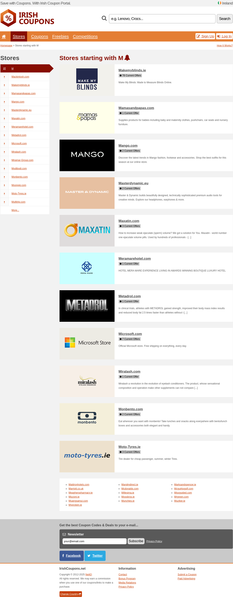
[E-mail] (95, 541)
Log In (224, 36)
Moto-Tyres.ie (13, 193)
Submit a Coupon (187, 574)
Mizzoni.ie (74, 496)
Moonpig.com (13, 185)
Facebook (73, 555)
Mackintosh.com (14, 77)
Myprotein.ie (75, 505)
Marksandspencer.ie (185, 484)
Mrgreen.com (181, 496)
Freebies (60, 36)
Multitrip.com (12, 202)
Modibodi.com (13, 168)
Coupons (39, 36)
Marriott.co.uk (76, 488)
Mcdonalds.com (130, 488)
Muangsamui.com (78, 500)
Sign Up (205, 36)
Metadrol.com (13, 135)
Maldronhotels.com (79, 484)
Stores (19, 36)
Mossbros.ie (128, 496)
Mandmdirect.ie (129, 484)
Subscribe (136, 541)
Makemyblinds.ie (15, 85)
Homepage (6, 45)
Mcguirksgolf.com (183, 488)
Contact (123, 574)
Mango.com (12, 102)
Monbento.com (14, 177)
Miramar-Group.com (16, 160)
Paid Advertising (186, 578)
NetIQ (88, 574)
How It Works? (225, 45)
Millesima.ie (127, 492)
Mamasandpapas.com (18, 93)
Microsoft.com (13, 143)
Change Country (70, 594)
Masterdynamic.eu (16, 110)
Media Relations (127, 582)
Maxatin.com (12, 118)
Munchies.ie (128, 500)
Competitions (85, 36)
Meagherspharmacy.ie (81, 492)
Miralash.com (13, 152)
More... (15, 210)
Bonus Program (127, 578)
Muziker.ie (179, 500)
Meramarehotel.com (16, 127)
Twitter (97, 555)
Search (224, 18)
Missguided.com (183, 492)
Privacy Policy (154, 541)
